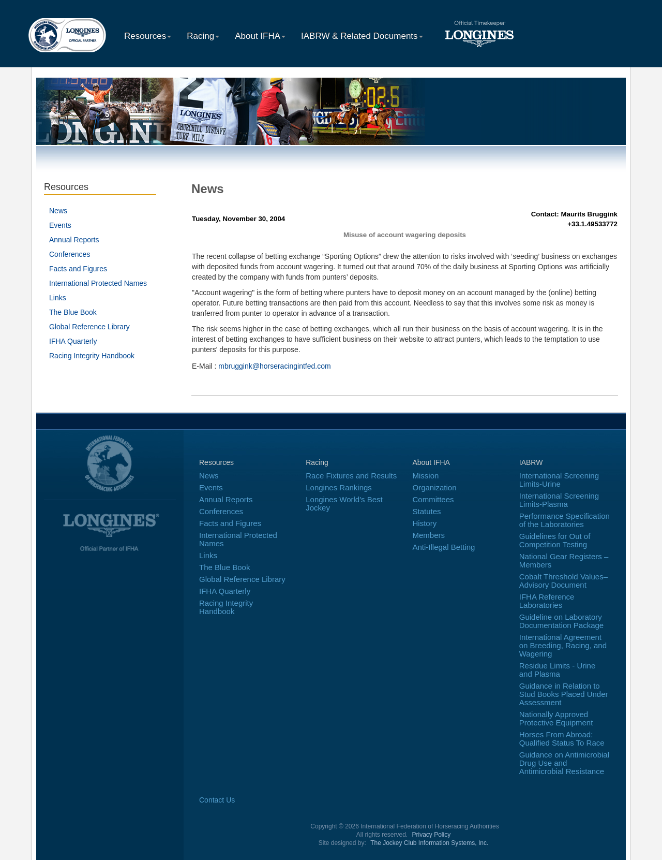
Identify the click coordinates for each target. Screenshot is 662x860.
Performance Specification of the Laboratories (564, 520)
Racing (203, 36)
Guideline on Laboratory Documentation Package (561, 621)
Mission (426, 475)
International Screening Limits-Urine (559, 479)
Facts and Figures (78, 269)
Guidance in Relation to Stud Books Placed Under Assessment (563, 694)
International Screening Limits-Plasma (559, 499)
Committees (433, 499)
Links (57, 298)
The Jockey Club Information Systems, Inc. (429, 843)
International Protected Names (98, 283)
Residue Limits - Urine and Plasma (557, 669)
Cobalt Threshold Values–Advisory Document (563, 580)
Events (60, 225)
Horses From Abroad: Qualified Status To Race (562, 738)
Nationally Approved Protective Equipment (556, 718)
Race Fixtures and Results (351, 475)
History (425, 523)
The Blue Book (73, 312)
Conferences (69, 254)
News (58, 211)
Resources (147, 36)
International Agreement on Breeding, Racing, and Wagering (563, 645)
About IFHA (260, 36)
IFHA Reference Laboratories (547, 600)
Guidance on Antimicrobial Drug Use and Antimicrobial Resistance (564, 763)
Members (429, 535)
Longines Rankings (339, 487)
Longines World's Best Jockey (344, 503)
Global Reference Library (89, 327)
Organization (435, 487)
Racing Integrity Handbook (91, 356)
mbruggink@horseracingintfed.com (274, 366)
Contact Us (217, 800)
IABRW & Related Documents (362, 36)
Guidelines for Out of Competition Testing (555, 540)
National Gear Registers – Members (564, 560)
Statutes (427, 511)
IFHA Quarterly (73, 341)
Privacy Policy (431, 834)
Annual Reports (74, 240)
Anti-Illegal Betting (444, 547)
